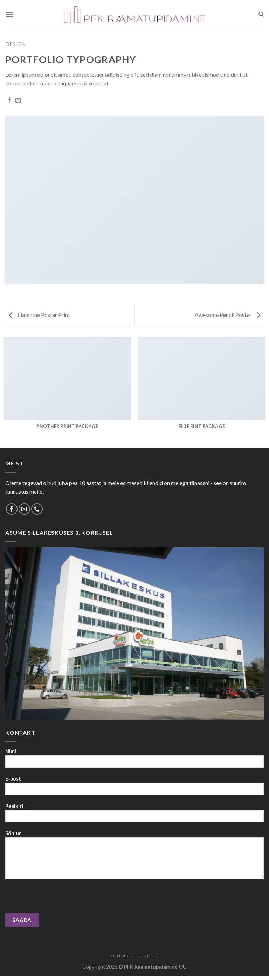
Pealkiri (134, 815)
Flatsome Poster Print (39, 314)
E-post (134, 788)
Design (15, 44)
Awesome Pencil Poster (227, 314)
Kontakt (120, 955)
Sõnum (134, 857)
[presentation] (58, 899)
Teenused (147, 955)
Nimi (134, 760)
